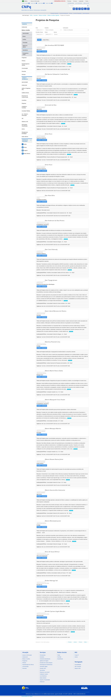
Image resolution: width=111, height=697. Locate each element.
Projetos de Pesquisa (65, 15)
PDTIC (23, 129)
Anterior (75, 642)
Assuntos (36, 15)
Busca (55, 32)
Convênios (24, 100)
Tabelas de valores (25, 46)
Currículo (44, 51)
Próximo (80, 642)
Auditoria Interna (25, 92)
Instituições (65, 27)
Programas (24, 57)
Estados (47, 27)
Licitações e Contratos (24, 107)
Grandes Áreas (39, 32)
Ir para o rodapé (49, 3)
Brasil (25, 1)
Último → (86, 642)
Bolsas (24, 36)
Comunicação (25, 68)
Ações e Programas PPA (26, 89)
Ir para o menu (34, 3)
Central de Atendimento (63, 13)
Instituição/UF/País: (42, 66)
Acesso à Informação (25, 78)
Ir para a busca (41, 3)
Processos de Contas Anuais (25, 96)
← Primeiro (69, 642)
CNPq (31, 15)
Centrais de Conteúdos (25, 141)
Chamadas (25, 42)
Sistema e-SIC (25, 121)
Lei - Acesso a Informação (25, 114)
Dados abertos (25, 136)
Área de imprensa (86, 13)
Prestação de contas (25, 54)
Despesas (24, 103)
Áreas (46, 32)
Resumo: (39, 58)
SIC (22, 118)
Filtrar (39, 39)
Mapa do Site (86, 3)
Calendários (25, 50)
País (37, 27)
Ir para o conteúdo (26, 3)
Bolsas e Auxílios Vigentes (53, 15)
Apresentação (26, 33)
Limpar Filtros (46, 39)
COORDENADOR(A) (41, 46)
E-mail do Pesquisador (77, 13)
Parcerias (24, 71)
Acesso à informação (35, 1)
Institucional (24, 27)
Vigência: (39, 69)
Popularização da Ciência (25, 64)
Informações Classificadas (25, 125)
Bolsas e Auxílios (42, 15)
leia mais (69, 63)
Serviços (70, 13)
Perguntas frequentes (54, 13)
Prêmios (23, 60)
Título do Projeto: (41, 55)
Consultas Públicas (26, 110)
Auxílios (24, 39)
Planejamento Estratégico (25, 133)
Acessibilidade (71, 3)
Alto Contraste (78, 3)
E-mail (39, 51)
